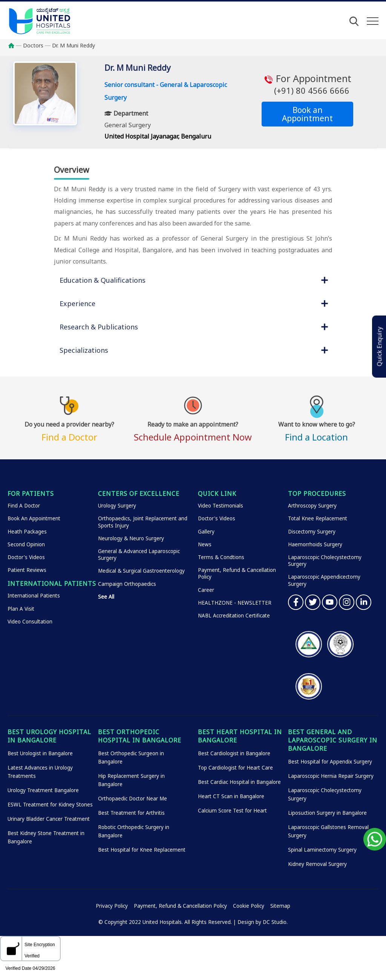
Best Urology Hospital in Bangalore (49, 736)
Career (206, 590)
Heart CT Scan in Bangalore (231, 796)
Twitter (312, 602)
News (204, 544)
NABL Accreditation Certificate (234, 615)
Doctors (33, 45)
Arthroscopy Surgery (312, 505)
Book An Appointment (34, 518)
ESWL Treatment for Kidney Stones (50, 804)
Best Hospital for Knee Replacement (141, 849)
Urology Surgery (117, 505)
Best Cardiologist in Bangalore (234, 753)
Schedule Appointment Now (193, 430)
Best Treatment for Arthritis (131, 812)
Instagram (346, 602)
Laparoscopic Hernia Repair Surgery (331, 776)
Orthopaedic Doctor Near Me (132, 798)
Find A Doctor (24, 505)
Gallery (206, 531)
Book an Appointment (307, 114)
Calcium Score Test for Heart (232, 810)
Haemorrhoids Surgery (315, 544)
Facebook (295, 602)
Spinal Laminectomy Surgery (322, 849)
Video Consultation (30, 621)
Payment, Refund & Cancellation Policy (180, 905)
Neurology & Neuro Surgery (131, 538)
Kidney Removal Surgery (317, 864)
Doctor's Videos (26, 557)
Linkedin (363, 602)
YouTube (329, 602)
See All (106, 596)
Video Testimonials (220, 505)
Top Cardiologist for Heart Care (235, 767)
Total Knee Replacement (317, 518)
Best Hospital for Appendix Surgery (330, 761)
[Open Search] (354, 21)
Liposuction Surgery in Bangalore (327, 812)
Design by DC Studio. (262, 922)
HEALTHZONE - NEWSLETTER (234, 602)
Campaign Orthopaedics (127, 584)
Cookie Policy (248, 905)
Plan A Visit (21, 608)
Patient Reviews (27, 570)
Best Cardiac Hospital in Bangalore (239, 782)
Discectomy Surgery (311, 531)
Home (14, 45)
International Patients (34, 595)
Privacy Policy (112, 905)
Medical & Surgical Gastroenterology (141, 570)
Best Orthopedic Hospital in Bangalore (139, 736)
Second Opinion (26, 544)
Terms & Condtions (221, 557)
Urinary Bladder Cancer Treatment (49, 818)
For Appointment (307, 84)
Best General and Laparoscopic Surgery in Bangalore (332, 740)
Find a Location (316, 430)
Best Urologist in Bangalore (40, 753)
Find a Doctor (69, 430)
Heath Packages (27, 531)
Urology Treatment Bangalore (43, 790)
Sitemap (280, 905)
